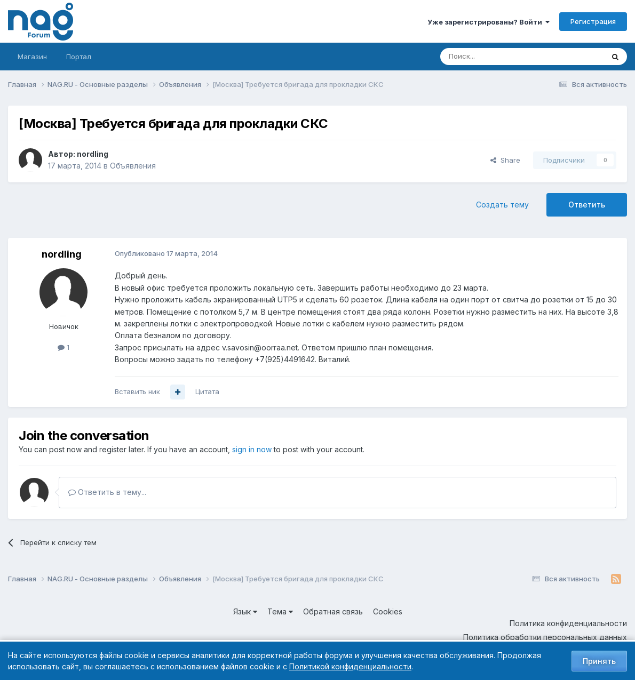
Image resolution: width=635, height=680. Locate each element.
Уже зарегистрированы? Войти (488, 22)
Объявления (133, 165)
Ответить (586, 204)
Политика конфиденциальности (568, 623)
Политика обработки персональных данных (545, 637)
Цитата (207, 391)
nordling (92, 153)
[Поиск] (492, 56)
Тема (280, 611)
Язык (245, 611)
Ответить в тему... (107, 492)
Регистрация (593, 21)
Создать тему (502, 204)
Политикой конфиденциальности (350, 666)
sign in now (252, 449)
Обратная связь (333, 611)
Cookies (387, 611)
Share (505, 160)
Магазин (32, 56)
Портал (78, 56)
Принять (599, 661)
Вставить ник (137, 391)
